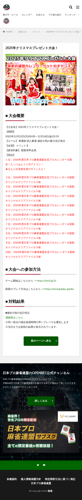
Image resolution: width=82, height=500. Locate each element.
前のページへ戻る (41, 340)
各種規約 (12, 479)
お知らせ (40, 14)
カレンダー (26, 14)
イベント (36, 31)
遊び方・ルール (10, 14)
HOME (9, 31)
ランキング (70, 14)
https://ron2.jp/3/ (46, 280)
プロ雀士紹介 (54, 14)
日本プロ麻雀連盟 (41, 483)
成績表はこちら (14, 317)
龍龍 (50, 491)
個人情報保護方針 (31, 479)
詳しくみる (41, 400)
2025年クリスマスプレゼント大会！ (63, 31)
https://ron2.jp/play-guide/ (59, 288)
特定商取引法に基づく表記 (60, 479)
